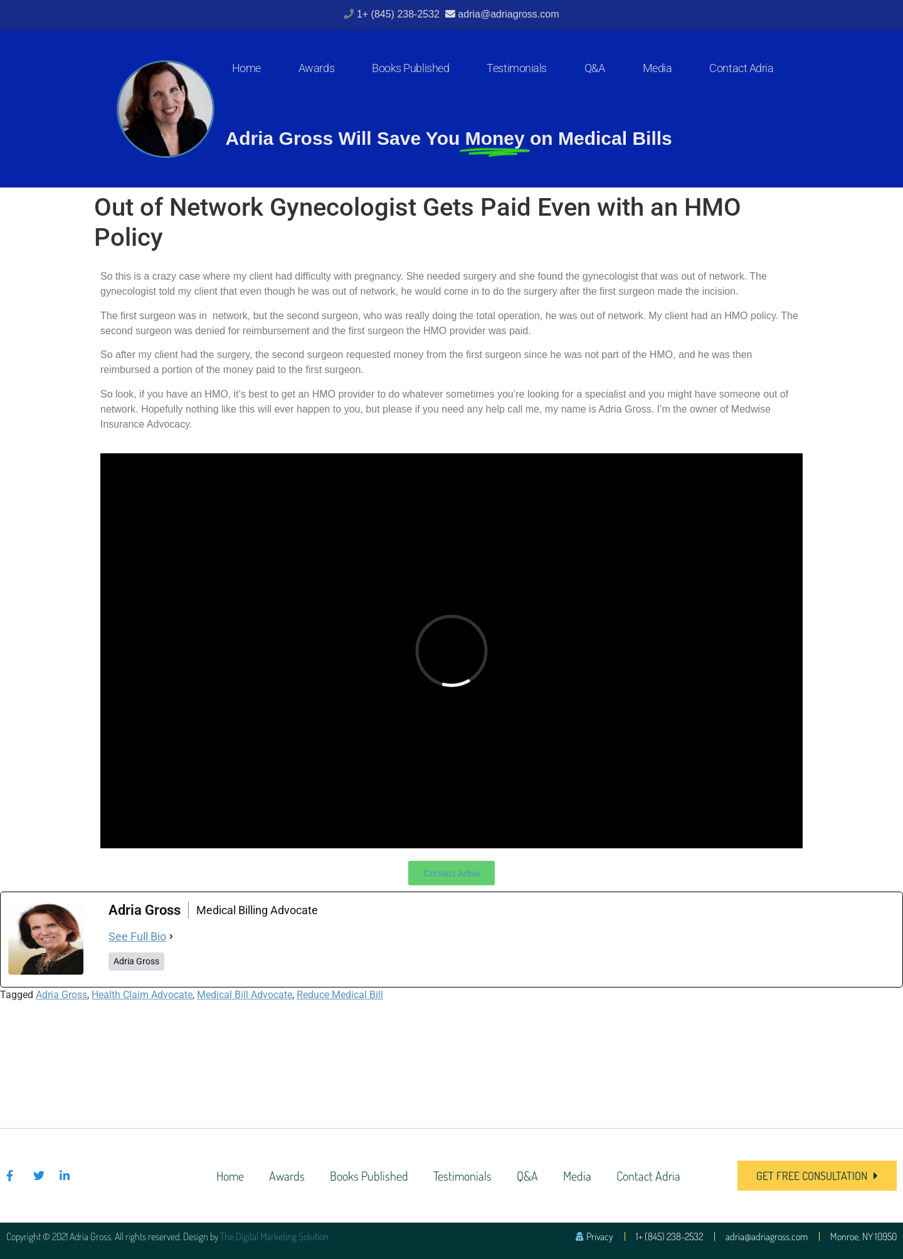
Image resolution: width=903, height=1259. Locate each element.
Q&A (594, 68)
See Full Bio (137, 936)
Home (246, 68)
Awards (316, 68)
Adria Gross (61, 995)
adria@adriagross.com (508, 14)
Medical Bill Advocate (244, 995)
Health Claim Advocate (142, 995)
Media (657, 68)
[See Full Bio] (171, 936)
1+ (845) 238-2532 (400, 14)
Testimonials (517, 68)
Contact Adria (741, 68)
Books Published (410, 68)
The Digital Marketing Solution (274, 1236)
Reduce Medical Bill (340, 995)
